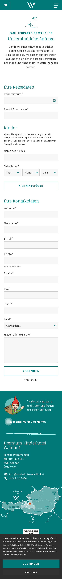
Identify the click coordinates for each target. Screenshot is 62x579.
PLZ (6, 288)
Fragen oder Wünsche (17, 334)
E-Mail (7, 238)
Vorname (9, 208)
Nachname (10, 223)
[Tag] (12, 172)
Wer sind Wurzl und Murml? (28, 421)
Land (7, 319)
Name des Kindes (14, 151)
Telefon (8, 254)
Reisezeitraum (12, 94)
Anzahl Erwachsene (15, 109)
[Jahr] (49, 172)
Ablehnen (31, 572)
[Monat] (31, 172)
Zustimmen (31, 564)
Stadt (7, 304)
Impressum (20, 554)
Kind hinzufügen (31, 185)
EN (5, 5)
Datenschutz (9, 554)
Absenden (31, 371)
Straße (8, 273)
